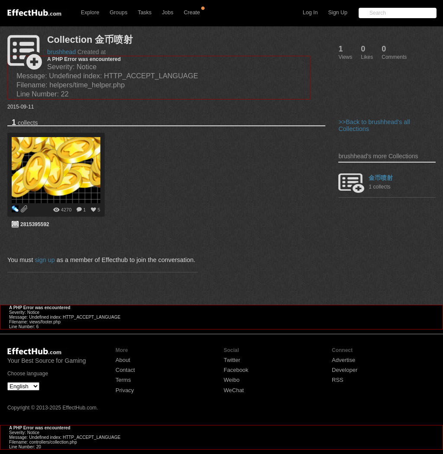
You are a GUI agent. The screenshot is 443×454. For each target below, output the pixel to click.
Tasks (144, 13)
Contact (125, 370)
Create (192, 13)
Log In (310, 13)
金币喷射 (381, 177)
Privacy (125, 390)
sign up (45, 259)
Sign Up (337, 13)
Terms (123, 380)
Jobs (167, 13)
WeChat (234, 390)
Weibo (232, 380)
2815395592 (34, 224)
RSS (337, 380)
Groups (118, 13)
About (123, 360)
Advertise (343, 360)
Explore (90, 13)
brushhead (61, 51)
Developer (344, 370)
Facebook (236, 370)
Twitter (232, 360)
